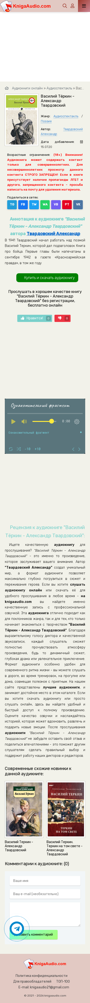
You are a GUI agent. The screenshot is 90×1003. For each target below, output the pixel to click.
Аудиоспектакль (66, 116)
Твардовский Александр (53, 233)
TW (34, 204)
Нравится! (36, 318)
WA (45, 204)
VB (56, 204)
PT (67, 204)
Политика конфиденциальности (41, 976)
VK (78, 204)
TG (12, 204)
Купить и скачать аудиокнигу (49, 277)
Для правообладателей (32, 982)
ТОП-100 (63, 982)
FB (23, 204)
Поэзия (46, 121)
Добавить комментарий (33, 935)
